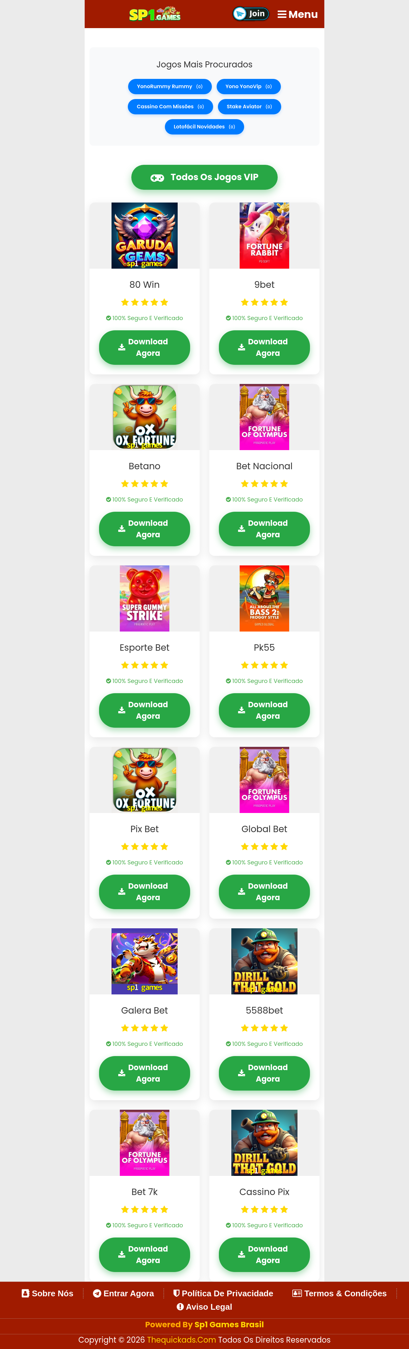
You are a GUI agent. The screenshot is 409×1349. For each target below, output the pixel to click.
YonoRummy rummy (170, 86)
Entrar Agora (123, 1293)
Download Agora (143, 347)
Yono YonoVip (249, 86)
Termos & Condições (339, 1293)
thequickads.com (182, 1340)
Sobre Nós (47, 1293)
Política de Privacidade (223, 1293)
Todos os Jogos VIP (204, 177)
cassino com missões (170, 106)
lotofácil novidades (204, 126)
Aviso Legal (204, 1307)
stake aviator (249, 106)
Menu (298, 14)
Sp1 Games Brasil (229, 1324)
